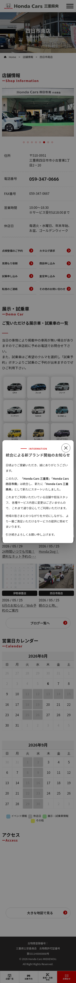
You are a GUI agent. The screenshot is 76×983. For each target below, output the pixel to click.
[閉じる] (65, 447)
